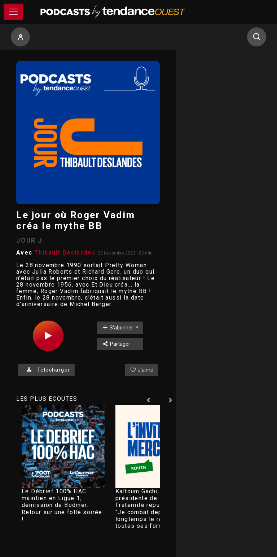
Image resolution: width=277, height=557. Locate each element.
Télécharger (46, 370)
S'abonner (118, 327)
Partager (116, 344)
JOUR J (29, 240)
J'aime (141, 370)
